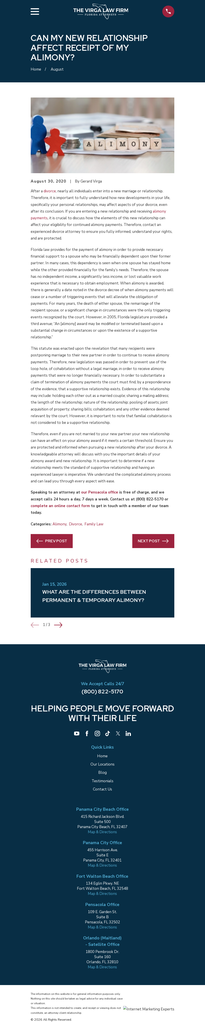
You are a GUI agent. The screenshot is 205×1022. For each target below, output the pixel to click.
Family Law (93, 524)
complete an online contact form (60, 505)
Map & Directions (102, 832)
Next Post (153, 541)
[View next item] (58, 625)
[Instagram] (97, 733)
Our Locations (102, 764)
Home (102, 756)
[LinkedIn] (128, 733)
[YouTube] (76, 733)
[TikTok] (107, 733)
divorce (50, 191)
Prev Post (51, 541)
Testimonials (102, 781)
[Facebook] (87, 733)
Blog (102, 772)
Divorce (75, 524)
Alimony (59, 524)
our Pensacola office (99, 492)
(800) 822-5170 (149, 499)
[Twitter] (118, 733)
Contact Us (102, 789)
